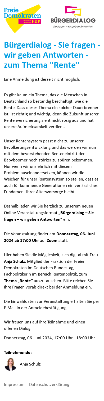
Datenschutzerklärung (49, 384)
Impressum (15, 384)
